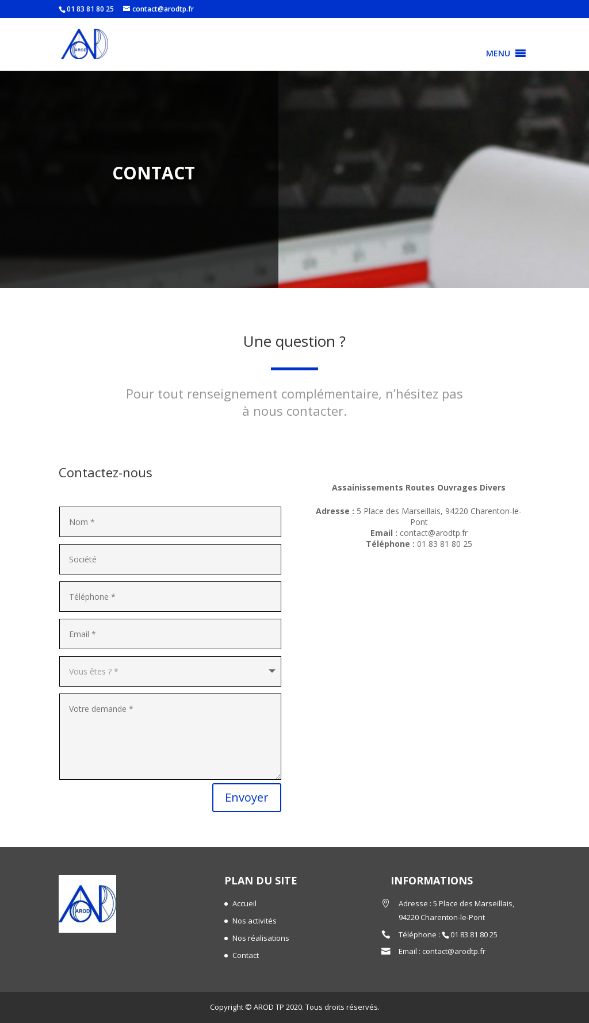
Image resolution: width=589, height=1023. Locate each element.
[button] (498, 53)
